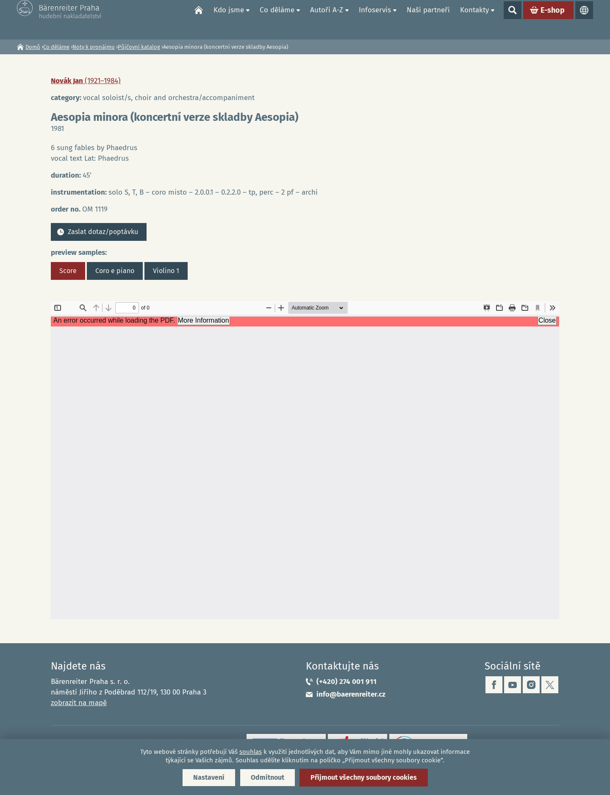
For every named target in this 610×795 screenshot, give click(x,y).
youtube (512, 684)
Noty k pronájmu (93, 47)
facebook (493, 684)
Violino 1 (166, 271)
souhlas (250, 752)
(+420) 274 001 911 (346, 681)
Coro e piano (114, 271)
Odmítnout (267, 777)
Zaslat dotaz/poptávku (103, 232)
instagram (531, 684)
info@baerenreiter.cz (350, 694)
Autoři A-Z (326, 19)
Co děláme (277, 19)
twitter (549, 684)
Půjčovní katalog (139, 47)
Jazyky (584, 19)
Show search (512, 19)
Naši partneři (428, 19)
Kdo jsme (229, 19)
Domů (198, 19)
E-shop (553, 19)
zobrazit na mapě (79, 702)
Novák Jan (86, 80)
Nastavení (209, 777)
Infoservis (375, 19)
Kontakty (474, 19)
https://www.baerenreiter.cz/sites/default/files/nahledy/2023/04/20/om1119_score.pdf (305, 460)
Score (68, 271)
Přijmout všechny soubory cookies (364, 777)
